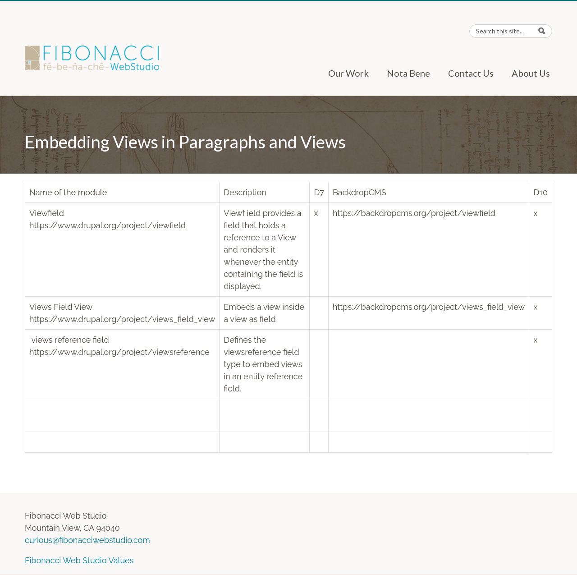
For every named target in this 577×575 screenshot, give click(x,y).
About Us (531, 73)
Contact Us (471, 73)
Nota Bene (408, 73)
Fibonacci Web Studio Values (79, 560)
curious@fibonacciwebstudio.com (87, 540)
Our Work (348, 73)
